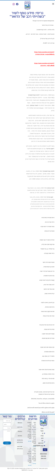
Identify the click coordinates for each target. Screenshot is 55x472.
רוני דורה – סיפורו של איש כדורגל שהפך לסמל (29, 453)
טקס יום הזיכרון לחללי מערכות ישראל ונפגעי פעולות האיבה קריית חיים (34, 431)
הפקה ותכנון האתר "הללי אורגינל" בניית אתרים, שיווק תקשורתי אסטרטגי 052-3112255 (27, 468)
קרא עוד (34, 446)
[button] (53, 4)
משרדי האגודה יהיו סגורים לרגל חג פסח (34, 452)
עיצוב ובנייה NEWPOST (27, 470)
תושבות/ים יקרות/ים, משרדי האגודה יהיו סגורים (29, 428)
